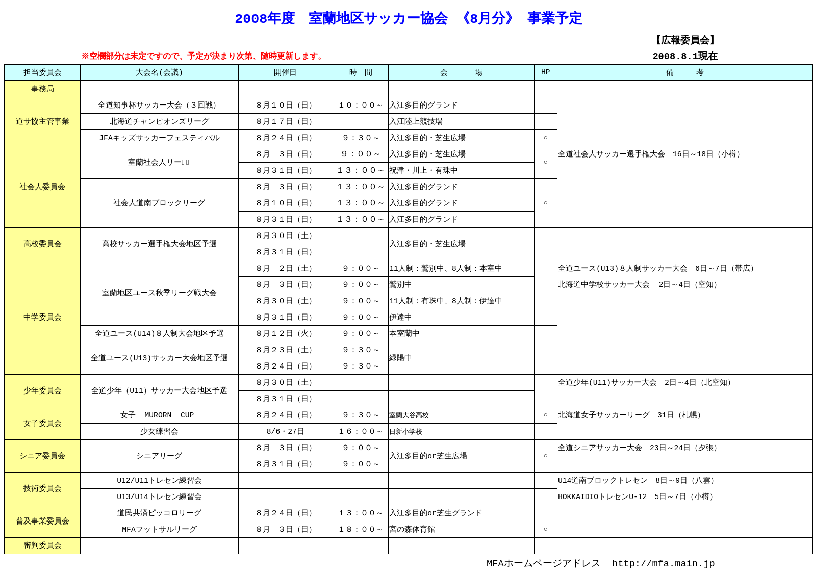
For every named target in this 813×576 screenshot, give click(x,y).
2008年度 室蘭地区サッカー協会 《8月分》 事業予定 (408, 18)
